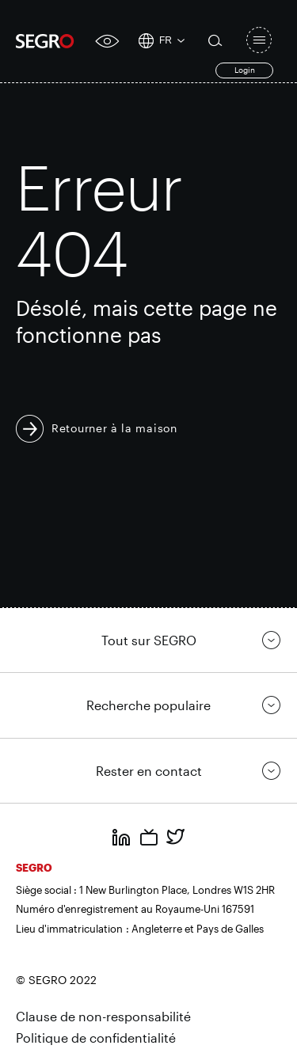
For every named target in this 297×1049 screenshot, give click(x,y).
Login (244, 69)
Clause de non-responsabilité (103, 1016)
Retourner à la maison (114, 428)
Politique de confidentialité (96, 1037)
